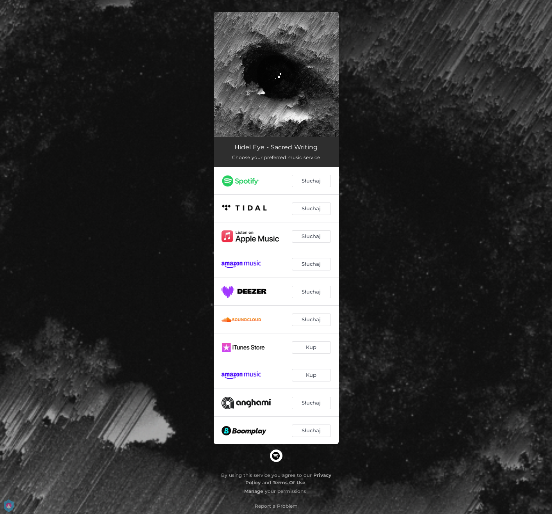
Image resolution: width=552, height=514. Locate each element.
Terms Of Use (289, 482)
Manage (253, 491)
